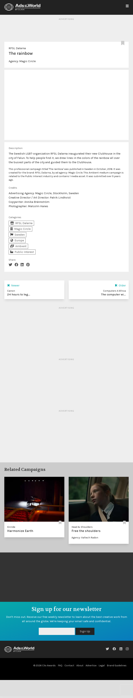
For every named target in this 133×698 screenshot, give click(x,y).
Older (120, 285)
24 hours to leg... (18, 294)
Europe (17, 240)
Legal (102, 665)
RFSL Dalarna (17, 48)
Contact (69, 665)
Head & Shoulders (82, 526)
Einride (11, 526)
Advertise (91, 665)
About (79, 665)
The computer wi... (113, 294)
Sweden (17, 234)
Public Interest (22, 252)
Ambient (18, 246)
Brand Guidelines (117, 665)
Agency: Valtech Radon (85, 537)
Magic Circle (27, 61)
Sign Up (85, 631)
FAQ (60, 665)
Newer (13, 285)
